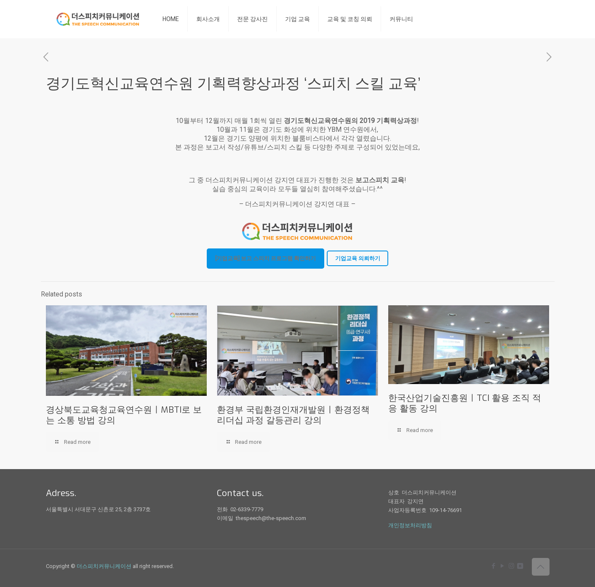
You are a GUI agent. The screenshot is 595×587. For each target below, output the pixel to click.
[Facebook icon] (494, 566)
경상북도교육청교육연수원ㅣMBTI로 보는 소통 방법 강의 (124, 415)
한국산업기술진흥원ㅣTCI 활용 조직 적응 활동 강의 (464, 403)
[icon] (520, 566)
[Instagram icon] (511, 566)
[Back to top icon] (541, 567)
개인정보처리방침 (410, 525)
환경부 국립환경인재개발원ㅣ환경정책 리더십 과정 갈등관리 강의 (293, 415)
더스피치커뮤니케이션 (104, 566)
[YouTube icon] (502, 566)
